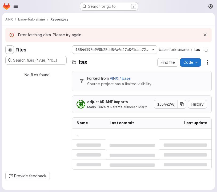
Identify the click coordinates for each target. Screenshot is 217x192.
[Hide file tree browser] (9, 49)
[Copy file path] (205, 49)
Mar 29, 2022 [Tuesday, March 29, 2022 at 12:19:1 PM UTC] (148, 107)
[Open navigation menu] (15, 6)
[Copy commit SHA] (182, 104)
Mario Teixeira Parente (105, 107)
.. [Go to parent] (77, 134)
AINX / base (120, 78)
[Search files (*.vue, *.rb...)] (36, 60)
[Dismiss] (205, 35)
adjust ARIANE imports (107, 101)
